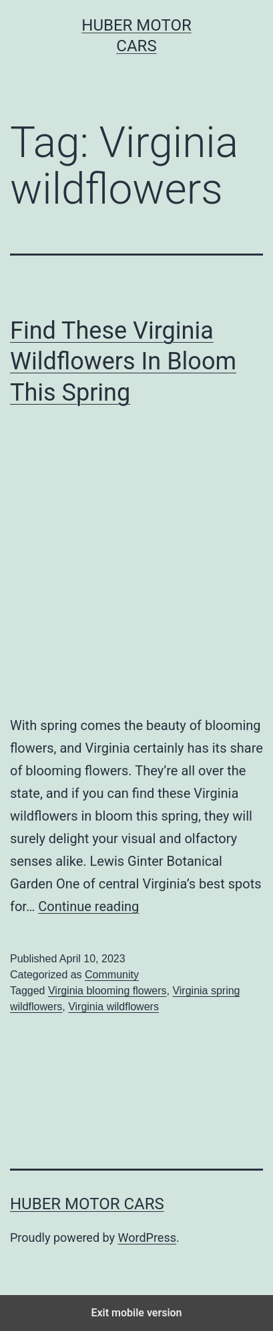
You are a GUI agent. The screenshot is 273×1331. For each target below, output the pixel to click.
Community (112, 974)
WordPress (147, 1237)
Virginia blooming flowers (107, 990)
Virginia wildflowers (113, 1006)
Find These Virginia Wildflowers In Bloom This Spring (123, 362)
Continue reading (88, 906)
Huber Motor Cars (87, 1204)
